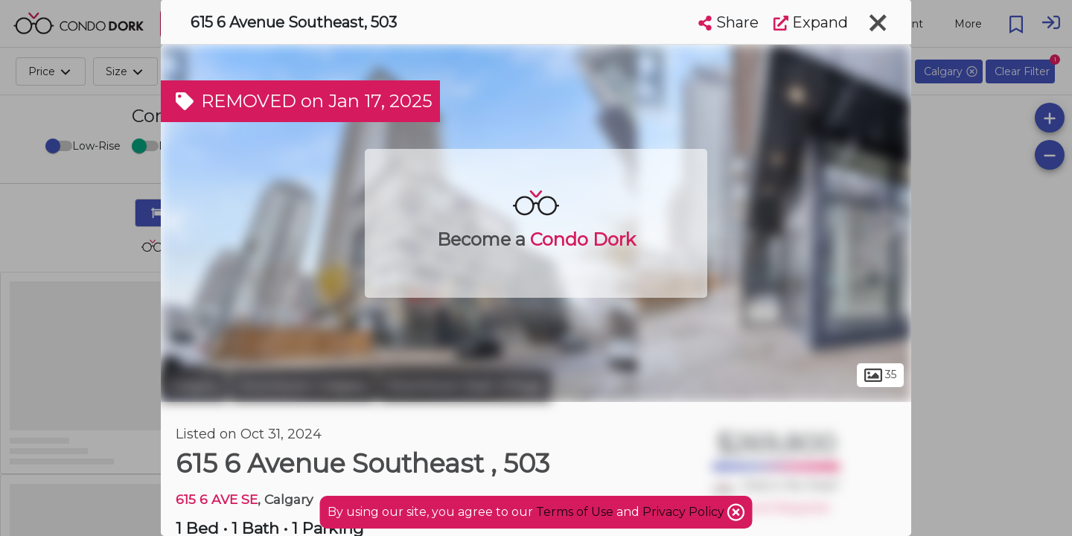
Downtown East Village (464, 385)
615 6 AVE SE (217, 499)
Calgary (194, 385)
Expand (810, 22)
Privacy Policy (684, 512)
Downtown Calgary (303, 385)
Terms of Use (574, 512)
